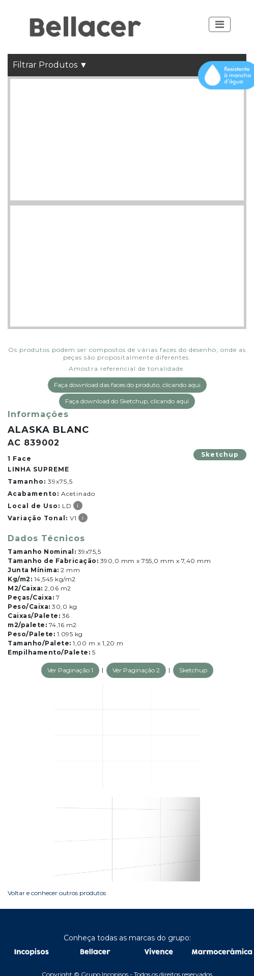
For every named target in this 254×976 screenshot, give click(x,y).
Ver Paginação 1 (70, 670)
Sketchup (220, 454)
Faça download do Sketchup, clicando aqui (127, 401)
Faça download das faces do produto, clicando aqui (127, 385)
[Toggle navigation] (220, 24)
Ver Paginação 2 (136, 670)
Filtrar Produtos (50, 65)
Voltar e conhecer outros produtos (57, 893)
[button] (219, 24)
